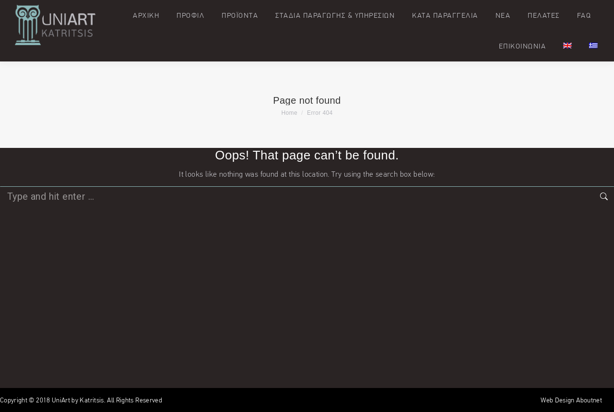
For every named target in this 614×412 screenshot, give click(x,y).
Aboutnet (589, 400)
